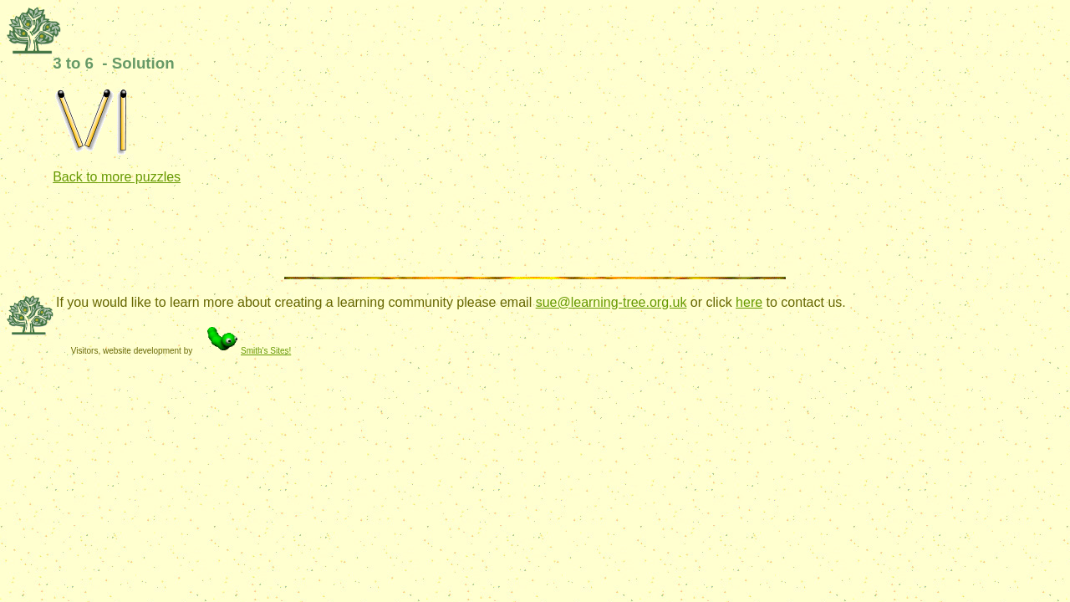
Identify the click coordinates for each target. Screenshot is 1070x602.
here (749, 302)
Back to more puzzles (117, 177)
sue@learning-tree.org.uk (611, 302)
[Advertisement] (357, 235)
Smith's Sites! (243, 350)
